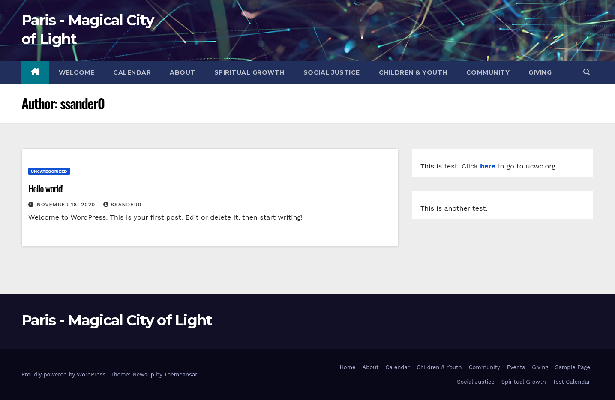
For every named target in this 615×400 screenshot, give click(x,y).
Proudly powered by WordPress (64, 374)
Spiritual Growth (249, 72)
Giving (540, 72)
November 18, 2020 (67, 205)
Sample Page (572, 367)
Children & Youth (413, 72)
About (182, 72)
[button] (586, 72)
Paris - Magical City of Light (116, 320)
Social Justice (331, 72)
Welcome (77, 72)
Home (347, 367)
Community (488, 72)
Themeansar (180, 374)
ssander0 (122, 205)
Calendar (132, 72)
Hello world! (45, 188)
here (488, 166)
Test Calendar (571, 382)
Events (516, 367)
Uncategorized (49, 171)
